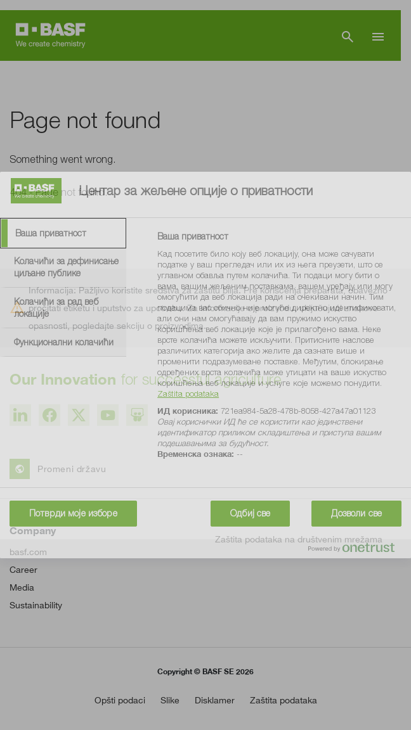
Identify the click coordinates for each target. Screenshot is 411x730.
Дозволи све (356, 513)
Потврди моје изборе (73, 513)
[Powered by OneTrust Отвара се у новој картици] (356, 550)
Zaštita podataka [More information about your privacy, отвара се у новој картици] (188, 393)
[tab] (63, 233)
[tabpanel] (279, 352)
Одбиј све (250, 513)
